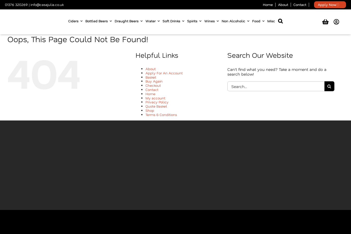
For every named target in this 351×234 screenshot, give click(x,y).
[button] (280, 22)
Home (150, 93)
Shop (149, 110)
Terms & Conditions (161, 114)
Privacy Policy (157, 102)
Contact (151, 89)
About (150, 68)
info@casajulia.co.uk (47, 4)
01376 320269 (16, 4)
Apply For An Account (164, 73)
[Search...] (275, 86)
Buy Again (154, 81)
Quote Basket (156, 106)
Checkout (153, 85)
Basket (150, 77)
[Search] (329, 86)
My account (155, 98)
